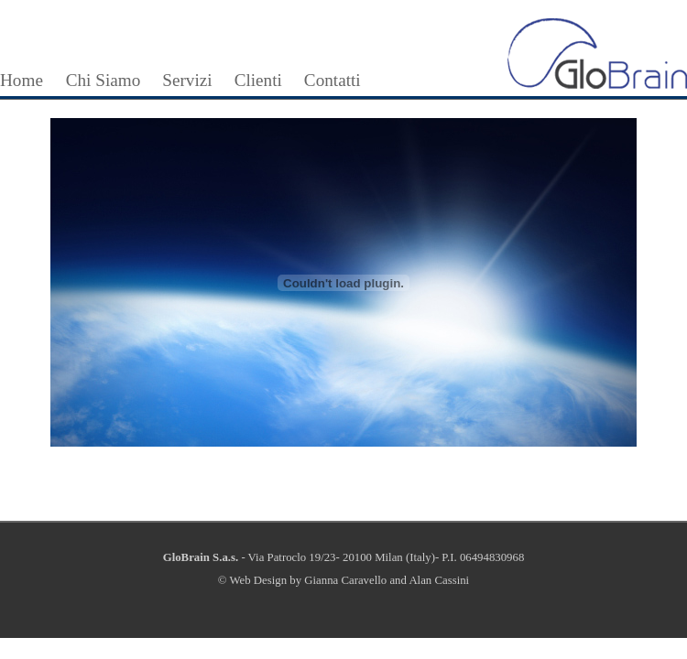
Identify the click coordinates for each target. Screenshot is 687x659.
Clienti (258, 80)
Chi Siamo (103, 80)
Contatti (332, 80)
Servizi (187, 80)
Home (21, 80)
